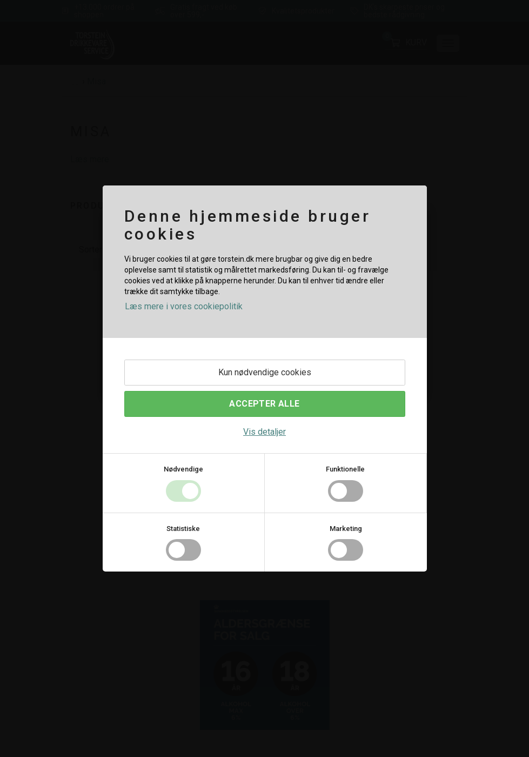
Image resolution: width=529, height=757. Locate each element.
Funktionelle (345, 469)
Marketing (346, 528)
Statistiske (183, 528)
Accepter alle (264, 404)
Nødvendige (183, 469)
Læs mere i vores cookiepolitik (184, 306)
